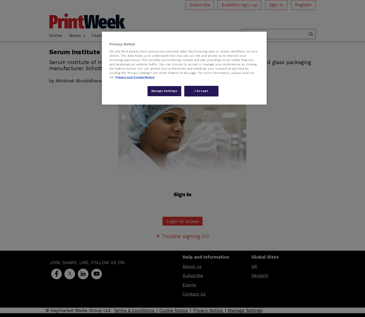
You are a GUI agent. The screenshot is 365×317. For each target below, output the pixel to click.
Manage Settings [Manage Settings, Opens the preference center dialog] (164, 91)
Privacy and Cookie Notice (134, 77)
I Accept (201, 91)
